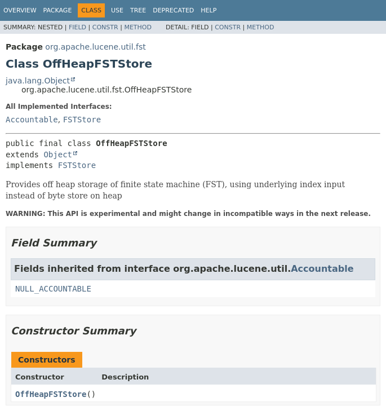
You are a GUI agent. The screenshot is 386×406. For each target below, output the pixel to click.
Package (57, 10)
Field (77, 27)
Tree (138, 10)
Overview (20, 10)
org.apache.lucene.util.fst (95, 46)
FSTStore (82, 119)
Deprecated (173, 10)
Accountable (32, 119)
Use (117, 10)
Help (208, 10)
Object (57, 154)
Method (138, 27)
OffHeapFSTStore (50, 394)
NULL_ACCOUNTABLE (53, 288)
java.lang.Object (38, 80)
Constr (105, 27)
